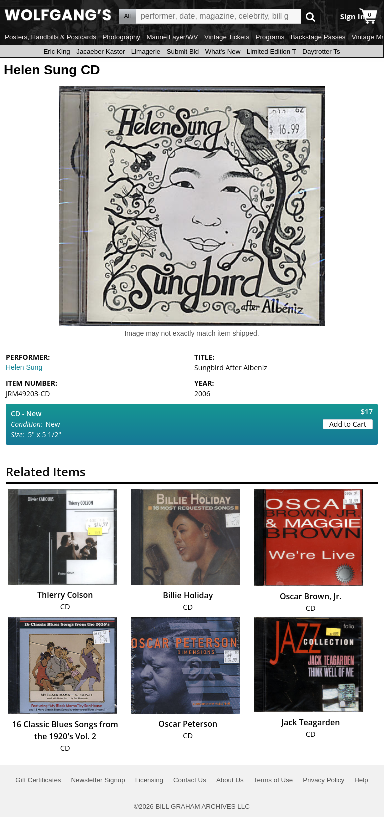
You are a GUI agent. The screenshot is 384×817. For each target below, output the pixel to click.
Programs (270, 37)
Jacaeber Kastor (100, 51)
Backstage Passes (318, 37)
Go (311, 16)
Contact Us (190, 780)
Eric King (57, 51)
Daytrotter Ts (321, 51)
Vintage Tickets (227, 37)
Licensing (150, 780)
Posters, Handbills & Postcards (50, 37)
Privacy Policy (323, 780)
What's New (223, 51)
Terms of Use (274, 780)
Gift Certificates (38, 780)
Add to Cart (348, 424)
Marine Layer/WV (172, 37)
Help (361, 780)
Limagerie (146, 51)
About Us (230, 780)
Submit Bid (183, 51)
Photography (121, 37)
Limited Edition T (271, 51)
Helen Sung (24, 367)
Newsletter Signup (98, 780)
